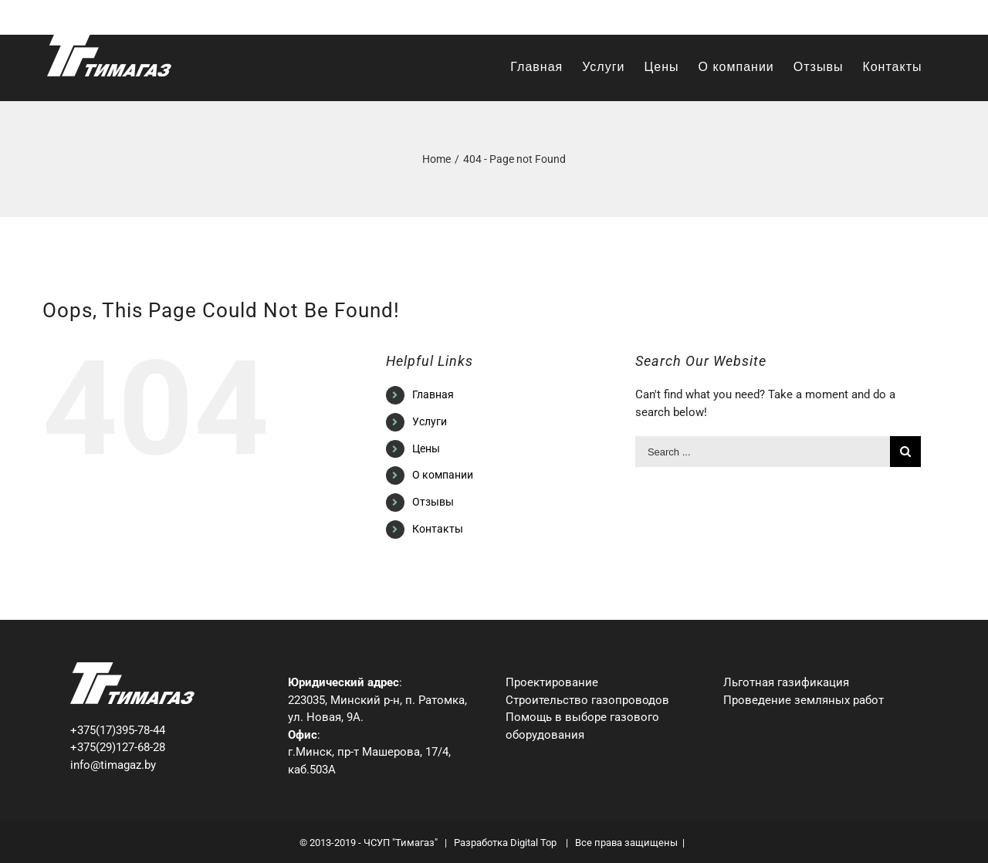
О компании (442, 475)
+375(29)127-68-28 (117, 747)
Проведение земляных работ (803, 700)
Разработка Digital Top (506, 842)
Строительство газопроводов (587, 700)
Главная (433, 394)
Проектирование (552, 682)
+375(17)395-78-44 (117, 730)
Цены (426, 448)
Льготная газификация (786, 682)
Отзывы (433, 502)
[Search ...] (762, 451)
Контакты (437, 529)
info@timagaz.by (900, 17)
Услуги (429, 421)
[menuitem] (536, 67)
